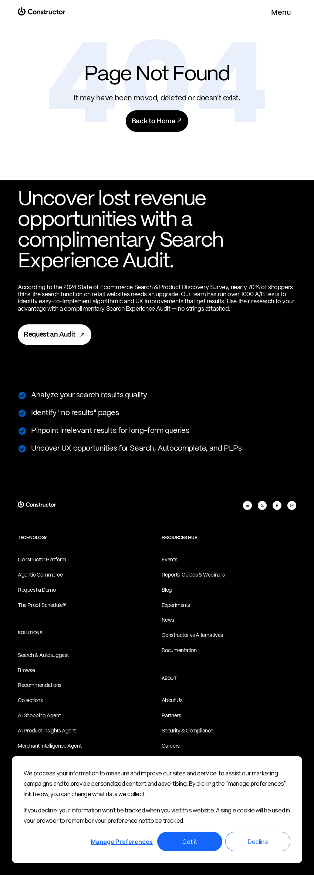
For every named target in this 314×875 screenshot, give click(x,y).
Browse (26, 670)
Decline (258, 842)
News (168, 620)
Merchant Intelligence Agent (49, 746)
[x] (262, 505)
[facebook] (277, 505)
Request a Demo (36, 590)
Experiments (176, 605)
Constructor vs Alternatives (192, 635)
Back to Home (157, 121)
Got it (189, 842)
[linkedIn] (247, 505)
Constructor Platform (42, 559)
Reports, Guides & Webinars (193, 575)
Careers (171, 746)
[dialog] (157, 809)
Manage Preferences (122, 842)
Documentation (179, 650)
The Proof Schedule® (42, 605)
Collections (30, 700)
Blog (167, 590)
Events (170, 559)
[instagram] (291, 505)
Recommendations (39, 685)
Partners (171, 715)
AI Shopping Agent (39, 715)
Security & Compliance (188, 731)
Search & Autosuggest (43, 655)
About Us (172, 700)
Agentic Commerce (40, 575)
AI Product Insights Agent (47, 731)
